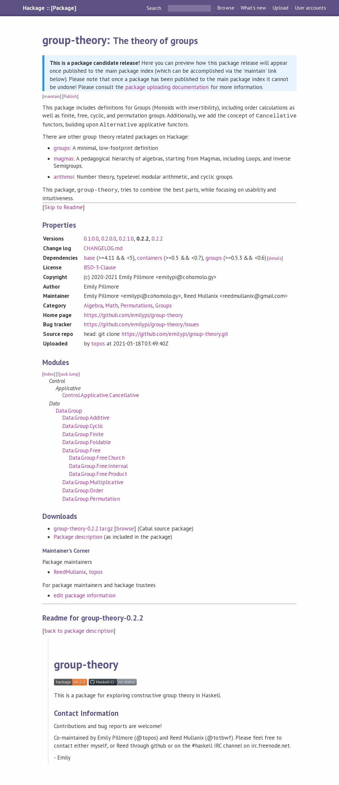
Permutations (137, 303)
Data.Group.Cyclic (82, 424)
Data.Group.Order (82, 488)
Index (49, 372)
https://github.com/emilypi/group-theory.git (174, 332)
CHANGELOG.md (103, 246)
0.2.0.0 (108, 236)
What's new (253, 8)
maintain (52, 96)
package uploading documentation (167, 87)
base (89, 255)
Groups (163, 303)
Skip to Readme (63, 205)
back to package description (79, 628)
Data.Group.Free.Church (97, 455)
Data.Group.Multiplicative (92, 480)
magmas (63, 157)
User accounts (310, 8)
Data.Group (69, 408)
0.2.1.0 (126, 236)
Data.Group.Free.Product (98, 472)
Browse (225, 8)
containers (149, 255)
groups (62, 146)
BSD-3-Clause (100, 265)
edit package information (85, 593)
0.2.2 (157, 236)
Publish (70, 96)
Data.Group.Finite (83, 432)
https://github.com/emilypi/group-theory (133, 313)
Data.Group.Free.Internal (98, 464)
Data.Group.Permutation (91, 496)
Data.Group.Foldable (86, 440)
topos (98, 341)
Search (155, 8)
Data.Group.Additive (86, 415)
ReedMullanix (70, 570)
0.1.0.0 (91, 236)
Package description (78, 534)
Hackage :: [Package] (49, 8)
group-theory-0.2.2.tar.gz (83, 526)
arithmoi (64, 175)
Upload (280, 8)
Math (111, 303)
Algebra (93, 303)
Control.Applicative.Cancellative (100, 393)
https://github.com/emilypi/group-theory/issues (141, 322)
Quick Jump (68, 372)
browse (125, 526)
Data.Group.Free (81, 448)
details (274, 256)
